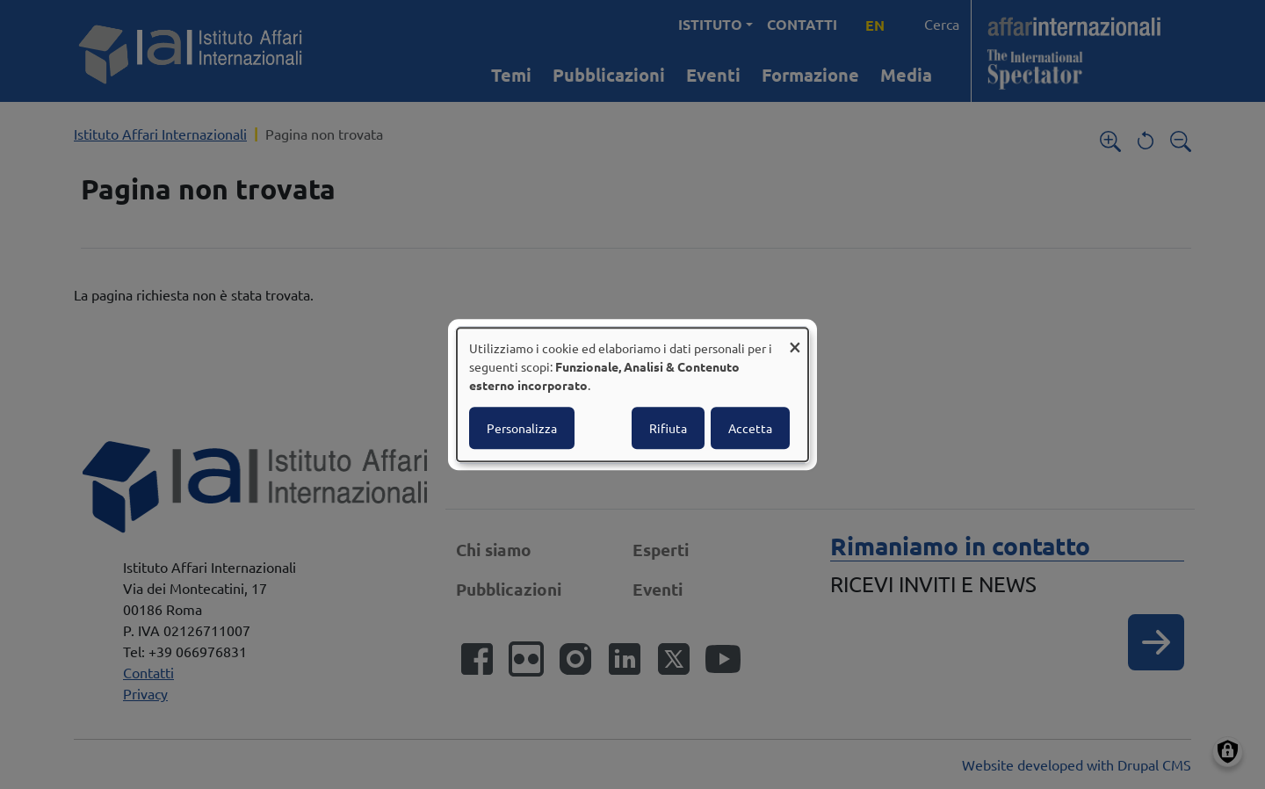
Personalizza (522, 428)
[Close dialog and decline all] (795, 339)
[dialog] (632, 394)
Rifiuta (668, 428)
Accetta (750, 428)
